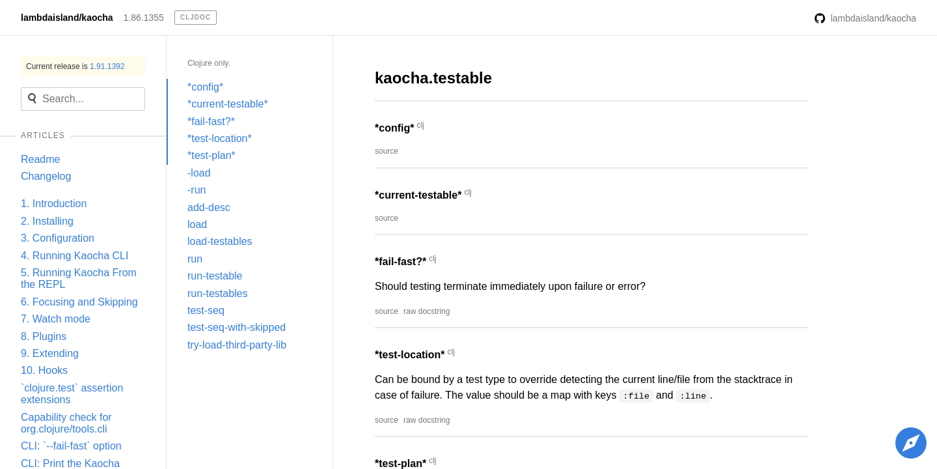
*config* (205, 86)
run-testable (215, 275)
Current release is (75, 66)
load (197, 224)
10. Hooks (44, 370)
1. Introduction (54, 203)
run (194, 258)
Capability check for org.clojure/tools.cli (66, 423)
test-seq (205, 310)
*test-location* (219, 138)
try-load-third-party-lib (236, 344)
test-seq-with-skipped (236, 327)
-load (199, 172)
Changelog (46, 176)
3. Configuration (57, 238)
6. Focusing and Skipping (79, 301)
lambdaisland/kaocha (67, 17)
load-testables (219, 241)
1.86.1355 (144, 17)
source (386, 151)
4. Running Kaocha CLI (74, 255)
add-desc (208, 207)
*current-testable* (227, 103)
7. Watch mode (55, 318)
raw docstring (426, 311)
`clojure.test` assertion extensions (72, 393)
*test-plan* (211, 155)
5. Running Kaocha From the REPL (79, 278)
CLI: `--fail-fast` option (71, 445)
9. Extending (50, 353)
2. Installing (47, 221)
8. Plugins (43, 336)
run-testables (217, 293)
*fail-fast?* (211, 121)
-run (196, 189)
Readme (40, 159)
